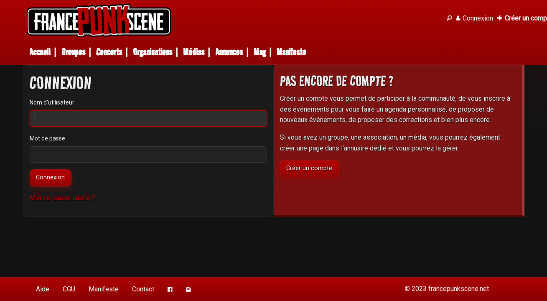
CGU (69, 289)
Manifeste (291, 52)
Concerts (109, 52)
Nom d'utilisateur (52, 102)
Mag (260, 52)
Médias (193, 52)
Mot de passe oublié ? (62, 198)
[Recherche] (449, 18)
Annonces (229, 52)
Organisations (152, 52)
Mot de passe (47, 138)
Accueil (40, 52)
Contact (143, 289)
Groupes (73, 52)
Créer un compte (309, 168)
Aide (42, 289)
